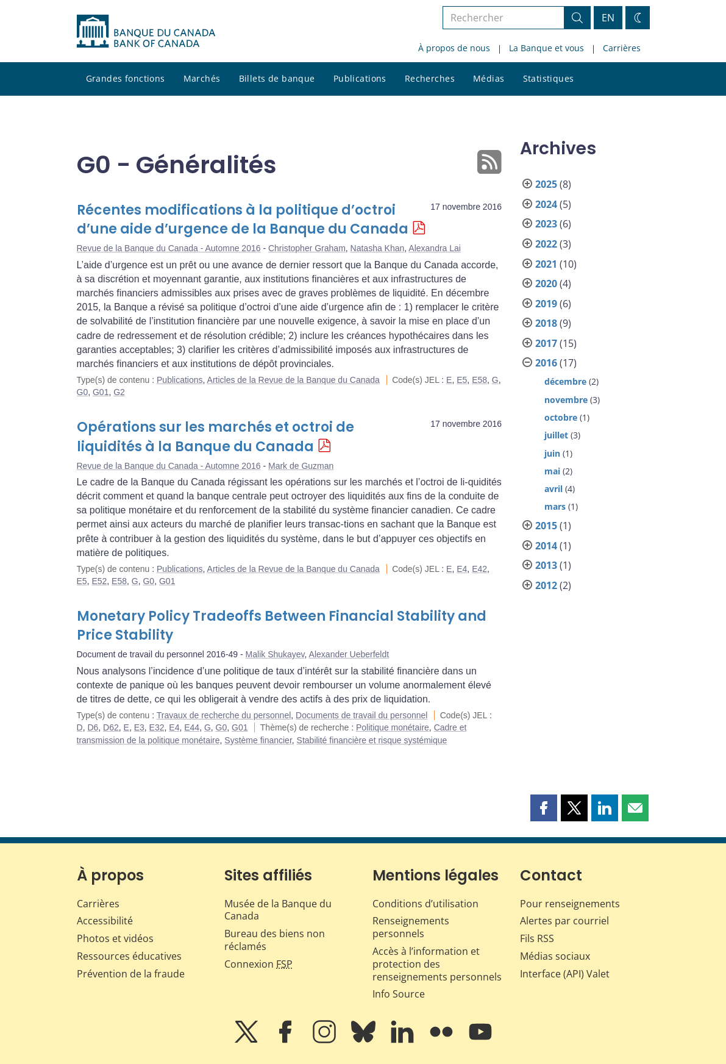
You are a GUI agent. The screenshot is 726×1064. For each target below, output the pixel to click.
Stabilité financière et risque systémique (372, 740)
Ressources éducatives (129, 956)
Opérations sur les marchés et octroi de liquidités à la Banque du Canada (215, 437)
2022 (546, 244)
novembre (566, 399)
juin (552, 453)
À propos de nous (454, 48)
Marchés (202, 78)
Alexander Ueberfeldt (349, 654)
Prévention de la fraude (131, 973)
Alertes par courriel (564, 920)
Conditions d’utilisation (425, 903)
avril (553, 489)
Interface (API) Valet (565, 973)
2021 (546, 264)
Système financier (258, 740)
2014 (546, 545)
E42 (479, 569)
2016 (546, 363)
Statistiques (548, 78)
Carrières (622, 48)
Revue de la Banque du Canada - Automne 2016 (169, 248)
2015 (546, 525)
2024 (546, 204)
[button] (543, 807)
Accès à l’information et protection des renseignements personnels (437, 964)
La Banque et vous (546, 48)
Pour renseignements (570, 903)
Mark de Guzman (300, 466)
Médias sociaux (555, 956)
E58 (479, 380)
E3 (139, 727)
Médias (489, 78)
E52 (99, 581)
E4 (462, 569)
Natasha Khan (378, 248)
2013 (546, 565)
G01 (101, 392)
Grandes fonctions (125, 78)
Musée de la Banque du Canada (278, 910)
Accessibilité (105, 920)
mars (555, 506)
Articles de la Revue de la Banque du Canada (293, 380)
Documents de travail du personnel (361, 715)
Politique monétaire (392, 727)
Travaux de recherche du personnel (224, 715)
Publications (359, 78)
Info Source (398, 994)
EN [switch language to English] (608, 17)
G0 (82, 392)
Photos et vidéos (115, 938)
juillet (556, 435)
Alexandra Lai (434, 248)
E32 (157, 727)
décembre (565, 381)
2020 (546, 283)
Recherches (430, 78)
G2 (119, 392)
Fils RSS (537, 938)
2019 (546, 303)
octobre (560, 417)
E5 (462, 380)
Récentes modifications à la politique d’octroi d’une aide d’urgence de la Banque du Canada (242, 220)
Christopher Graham (307, 248)
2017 (546, 343)
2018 (546, 323)
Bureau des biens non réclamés (274, 940)
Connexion (258, 964)
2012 (546, 585)
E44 (191, 727)
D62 (111, 727)
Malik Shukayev (275, 654)
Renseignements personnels (410, 927)
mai (552, 471)
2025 (546, 184)
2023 (546, 223)
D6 (92, 727)
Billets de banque (277, 78)
